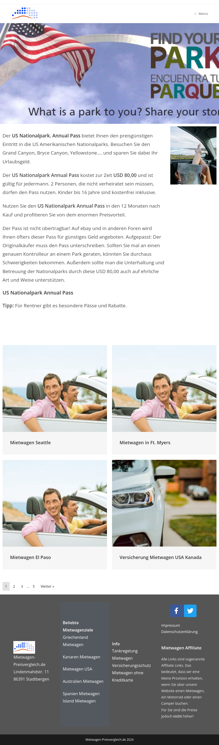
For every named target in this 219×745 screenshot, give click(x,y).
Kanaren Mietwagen (81, 657)
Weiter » (47, 586)
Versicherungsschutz (131, 665)
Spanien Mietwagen (81, 693)
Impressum (170, 625)
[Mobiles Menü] (201, 13)
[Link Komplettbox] (55, 400)
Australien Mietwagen (83, 681)
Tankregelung (125, 651)
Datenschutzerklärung (179, 631)
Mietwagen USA (77, 669)
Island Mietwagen (79, 701)
